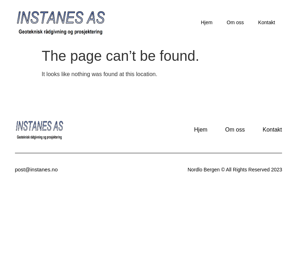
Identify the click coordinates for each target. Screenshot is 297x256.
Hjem (207, 22)
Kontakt (266, 22)
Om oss (235, 22)
